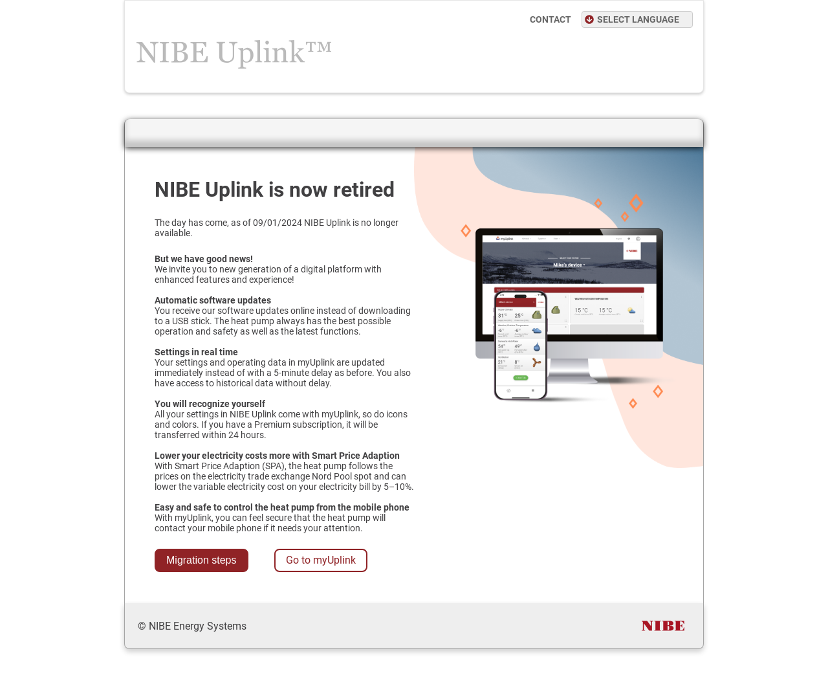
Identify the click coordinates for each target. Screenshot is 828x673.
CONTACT (550, 19)
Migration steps (201, 560)
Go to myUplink (321, 560)
